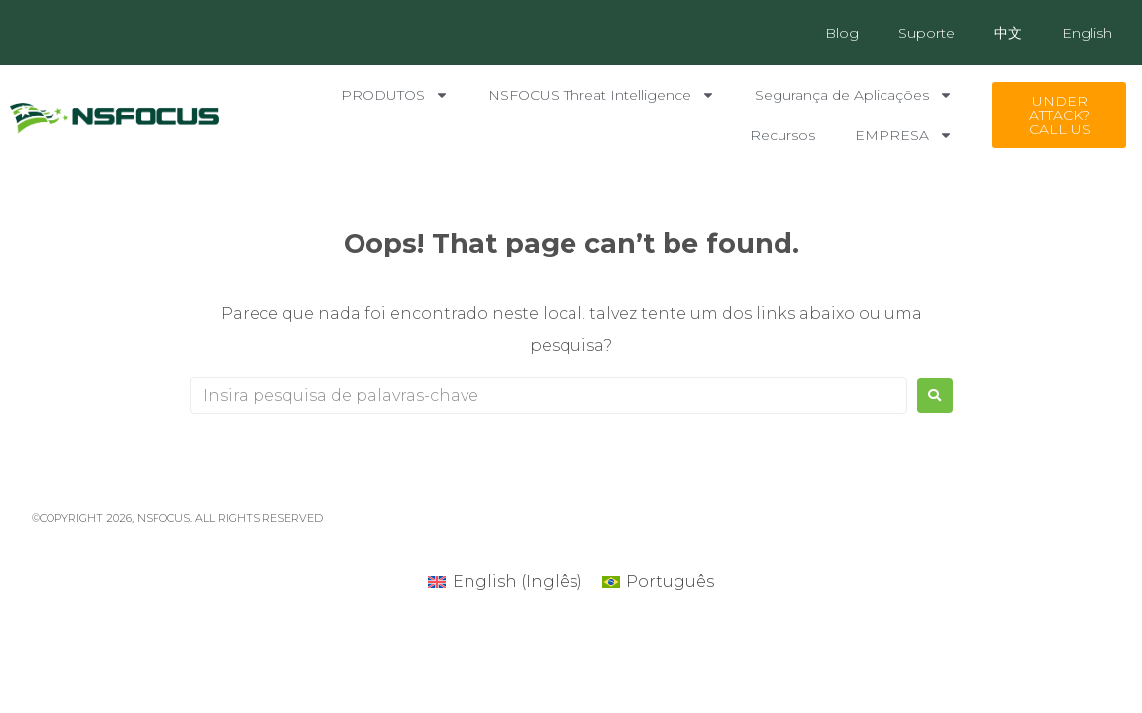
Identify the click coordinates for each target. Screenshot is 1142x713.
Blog (842, 33)
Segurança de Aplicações (854, 95)
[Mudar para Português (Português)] (658, 582)
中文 (1008, 33)
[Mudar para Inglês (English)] (504, 582)
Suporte (926, 33)
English (1087, 33)
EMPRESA (904, 135)
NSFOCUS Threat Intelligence (601, 95)
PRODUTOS (395, 95)
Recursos (782, 135)
